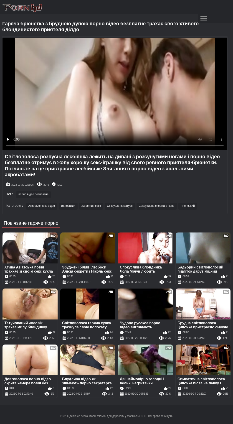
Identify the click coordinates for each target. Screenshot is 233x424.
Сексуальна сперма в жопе (157, 206)
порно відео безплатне (33, 194)
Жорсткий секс (91, 206)
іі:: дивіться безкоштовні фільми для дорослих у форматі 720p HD (107, 416)
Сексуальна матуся (120, 206)
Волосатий (68, 206)
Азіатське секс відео (41, 206)
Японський (188, 206)
